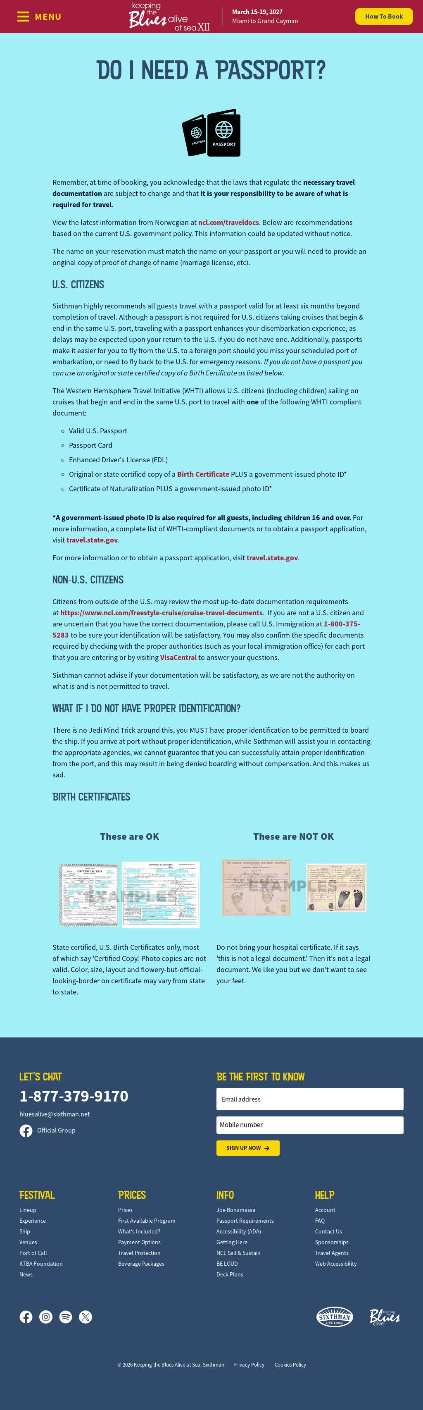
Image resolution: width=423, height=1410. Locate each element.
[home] (211, 16)
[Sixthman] (334, 1317)
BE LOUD (227, 1263)
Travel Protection (139, 1253)
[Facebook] (29, 1317)
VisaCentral (178, 657)
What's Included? (139, 1231)
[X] (85, 1317)
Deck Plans (229, 1274)
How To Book (384, 16)
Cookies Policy (290, 1364)
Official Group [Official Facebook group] (47, 1130)
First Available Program (147, 1220)
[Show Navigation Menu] (39, 16)
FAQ (320, 1220)
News (26, 1274)
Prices (125, 1210)
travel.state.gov (92, 540)
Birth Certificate (203, 474)
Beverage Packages (141, 1263)
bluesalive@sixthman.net (54, 1114)
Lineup (27, 1210)
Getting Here (231, 1242)
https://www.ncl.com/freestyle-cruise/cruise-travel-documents (161, 613)
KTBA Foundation (41, 1263)
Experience (32, 1220)
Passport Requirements (245, 1220)
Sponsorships (332, 1242)
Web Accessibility (336, 1263)
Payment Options (139, 1242)
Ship (24, 1231)
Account (325, 1210)
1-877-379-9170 (73, 1096)
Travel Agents (332, 1253)
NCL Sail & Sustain (238, 1253)
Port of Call (33, 1253)
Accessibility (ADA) (238, 1231)
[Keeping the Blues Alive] (385, 1317)
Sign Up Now (248, 1148)
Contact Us (328, 1231)
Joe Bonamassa (235, 1210)
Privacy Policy (248, 1364)
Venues (28, 1242)
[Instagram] (49, 1317)
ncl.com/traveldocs (228, 222)
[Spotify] (69, 1317)
